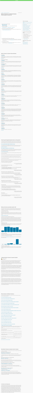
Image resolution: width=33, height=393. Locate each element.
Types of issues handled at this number (26, 28)
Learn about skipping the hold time (4, 151)
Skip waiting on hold (9, 27)
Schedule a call (13, 27)
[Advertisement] (11, 34)
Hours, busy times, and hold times (26, 27)
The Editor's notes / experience (26, 29)
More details (2, 58)
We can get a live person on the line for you (7, 148)
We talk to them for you (4, 27)
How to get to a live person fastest (26, 26)
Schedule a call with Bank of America (4, 215)
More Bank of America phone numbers (26, 25)
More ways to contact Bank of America (26, 30)
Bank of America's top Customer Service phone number (27, 22)
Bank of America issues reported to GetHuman (5, 339)
